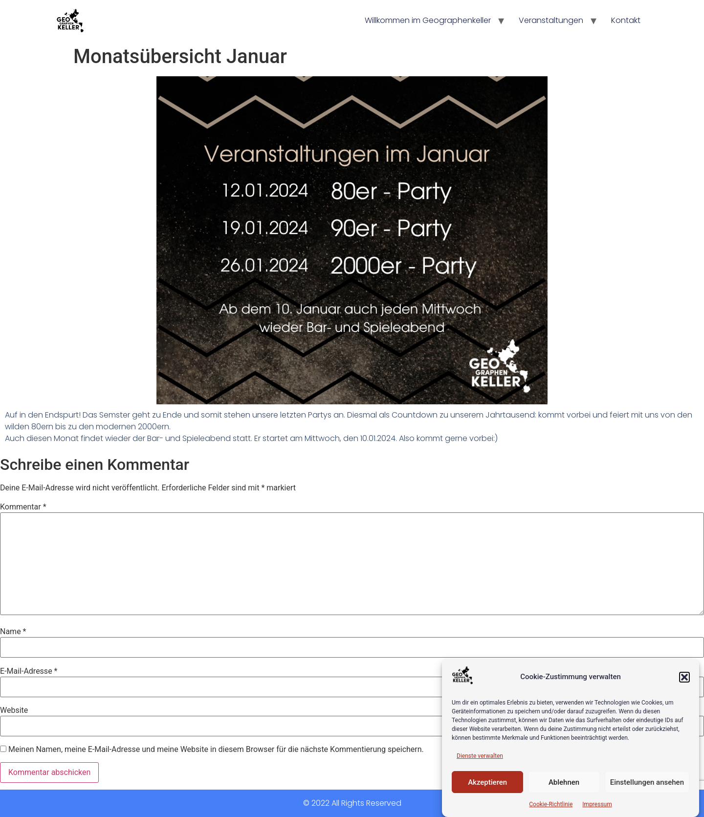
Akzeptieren (487, 782)
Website (14, 710)
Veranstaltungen (551, 20)
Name (13, 632)
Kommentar (23, 507)
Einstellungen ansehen (647, 782)
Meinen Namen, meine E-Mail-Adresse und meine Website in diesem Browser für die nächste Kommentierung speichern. (216, 749)
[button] (684, 677)
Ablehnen (564, 782)
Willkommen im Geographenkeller (428, 20)
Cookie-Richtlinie (550, 804)
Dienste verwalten (480, 755)
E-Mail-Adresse (28, 671)
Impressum (597, 804)
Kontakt (625, 20)
